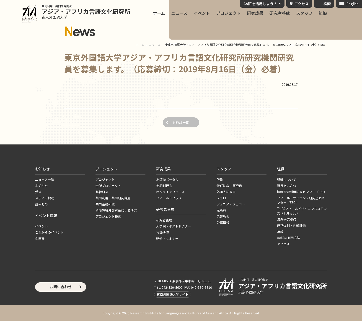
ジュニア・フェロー (231, 204)
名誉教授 (223, 216)
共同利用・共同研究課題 (113, 198)
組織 (323, 13)
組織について (286, 179)
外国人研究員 (226, 192)
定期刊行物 (164, 185)
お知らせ (42, 169)
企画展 (40, 238)
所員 (220, 179)
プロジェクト (228, 13)
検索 (327, 3)
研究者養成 (279, 13)
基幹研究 (102, 192)
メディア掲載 (44, 198)
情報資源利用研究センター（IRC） (302, 192)
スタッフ (304, 13)
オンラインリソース (170, 192)
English (352, 3)
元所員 (221, 210)
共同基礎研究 (105, 204)
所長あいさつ (286, 185)
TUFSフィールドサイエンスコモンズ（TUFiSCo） (302, 210)
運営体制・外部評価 (291, 225)
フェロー (223, 198)
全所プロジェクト (108, 185)
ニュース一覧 (44, 179)
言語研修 (162, 232)
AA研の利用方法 (288, 237)
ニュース (179, 13)
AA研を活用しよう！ (260, 3)
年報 (280, 231)
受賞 (38, 192)
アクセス (301, 3)
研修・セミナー (167, 238)
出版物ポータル (167, 179)
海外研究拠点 (286, 219)
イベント (202, 13)
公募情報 (223, 222)
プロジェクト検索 (108, 216)
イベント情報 (46, 215)
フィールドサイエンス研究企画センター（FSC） (301, 200)
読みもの (41, 204)
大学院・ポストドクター (173, 226)
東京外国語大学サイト (173, 294)
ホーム (159, 13)
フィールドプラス (169, 198)
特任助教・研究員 (229, 185)
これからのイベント (49, 232)
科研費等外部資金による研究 (116, 210)
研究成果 (255, 13)
